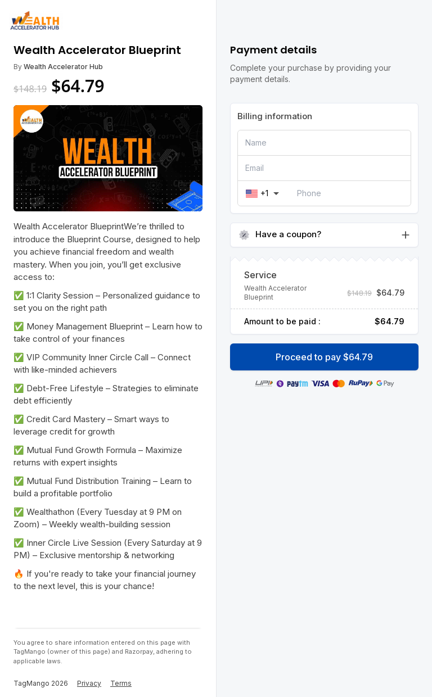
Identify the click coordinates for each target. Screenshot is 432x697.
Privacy (89, 683)
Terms (121, 683)
